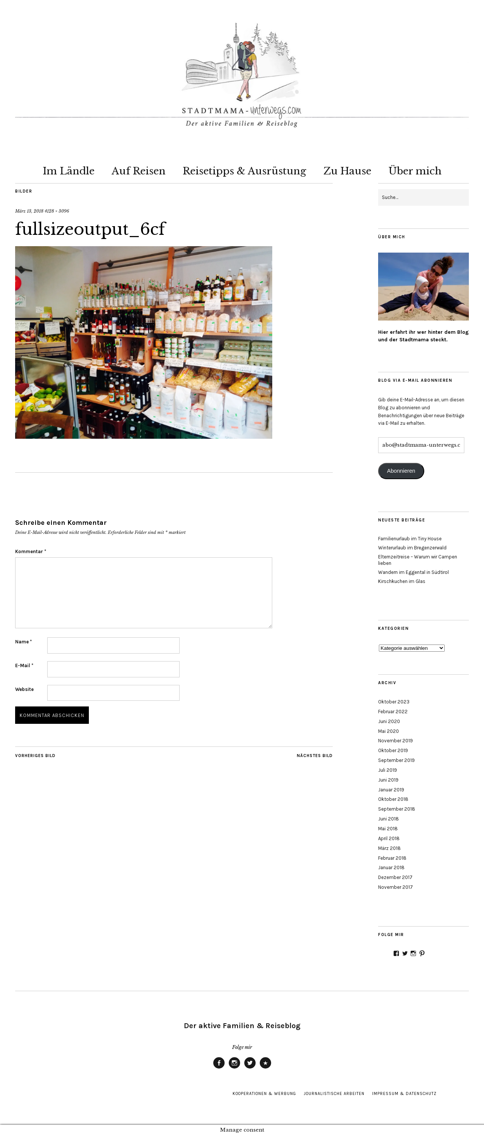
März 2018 (389, 848)
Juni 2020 (389, 721)
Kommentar (30, 551)
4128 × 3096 (57, 211)
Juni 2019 (388, 780)
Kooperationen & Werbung (264, 1093)
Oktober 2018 (393, 799)
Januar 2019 (391, 790)
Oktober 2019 (393, 750)
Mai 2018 (388, 828)
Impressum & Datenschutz (404, 1093)
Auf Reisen (139, 171)
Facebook (219, 1068)
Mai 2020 (388, 731)
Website (24, 689)
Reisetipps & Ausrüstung (244, 171)
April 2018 (389, 838)
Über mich (415, 171)
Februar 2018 (392, 858)
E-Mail (24, 665)
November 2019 (395, 740)
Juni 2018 (388, 819)
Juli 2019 (387, 770)
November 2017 (395, 887)
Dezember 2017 (395, 877)
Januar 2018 (391, 867)
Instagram (234, 1068)
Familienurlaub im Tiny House (410, 538)
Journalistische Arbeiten (334, 1093)
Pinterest (265, 1068)
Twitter (250, 1068)
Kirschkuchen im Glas (401, 581)
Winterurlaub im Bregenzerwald (412, 548)
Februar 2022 (393, 711)
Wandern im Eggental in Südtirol (413, 572)
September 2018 (396, 809)
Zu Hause (347, 171)
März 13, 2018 (29, 211)
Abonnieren (401, 471)
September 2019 (396, 760)
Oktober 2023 (394, 702)
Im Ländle (69, 171)
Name (23, 642)
